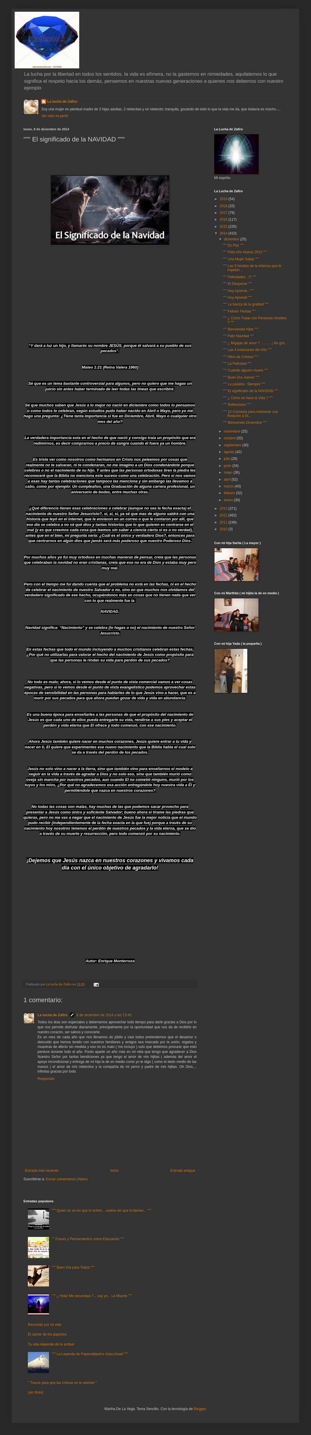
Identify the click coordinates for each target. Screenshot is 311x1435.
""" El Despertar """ (237, 284)
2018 (224, 206)
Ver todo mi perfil (54, 116)
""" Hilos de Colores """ (240, 357)
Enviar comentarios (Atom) (66, 1179)
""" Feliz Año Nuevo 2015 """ (245, 252)
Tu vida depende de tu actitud (51, 1344)
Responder (46, 1079)
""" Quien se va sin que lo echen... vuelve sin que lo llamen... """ (101, 1210)
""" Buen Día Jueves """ (241, 377)
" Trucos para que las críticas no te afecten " (62, 1383)
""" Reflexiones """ (237, 405)
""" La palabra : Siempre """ (244, 384)
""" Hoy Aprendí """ (237, 298)
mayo (229, 472)
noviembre (232, 431)
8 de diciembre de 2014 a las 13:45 (104, 1015)
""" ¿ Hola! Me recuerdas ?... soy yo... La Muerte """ (92, 1296)
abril (227, 479)
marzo (229, 486)
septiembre (233, 445)
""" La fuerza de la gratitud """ (245, 304)
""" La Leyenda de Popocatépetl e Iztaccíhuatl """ (90, 1354)
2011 (224, 522)
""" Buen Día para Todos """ (73, 1267)
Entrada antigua (182, 1171)
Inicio (114, 1171)
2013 (224, 509)
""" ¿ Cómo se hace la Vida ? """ (248, 398)
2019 (224, 199)
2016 (224, 219)
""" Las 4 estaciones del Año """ (247, 350)
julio (227, 459)
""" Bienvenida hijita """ (240, 329)
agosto (229, 452)
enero (229, 500)
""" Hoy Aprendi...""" (238, 291)
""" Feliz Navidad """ (238, 336)
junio (228, 466)
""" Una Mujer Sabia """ (241, 259)
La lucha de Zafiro (62, 101)
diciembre (232, 239)
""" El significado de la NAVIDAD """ (250, 391)
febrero (230, 493)
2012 (224, 515)
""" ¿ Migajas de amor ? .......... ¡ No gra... (255, 343)
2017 (224, 213)
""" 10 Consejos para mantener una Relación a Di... (250, 414)
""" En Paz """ (233, 245)
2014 (224, 233)
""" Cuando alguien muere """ (245, 370)
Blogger (200, 1409)
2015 (224, 226)
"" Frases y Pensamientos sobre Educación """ (88, 1239)
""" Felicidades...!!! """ (239, 277)
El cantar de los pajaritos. (47, 1334)
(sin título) (35, 1392)
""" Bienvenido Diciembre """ (245, 423)
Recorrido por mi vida (44, 1325)
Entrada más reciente (41, 1171)
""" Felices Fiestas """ (239, 311)
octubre (230, 438)
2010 (224, 529)
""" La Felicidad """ (237, 364)
